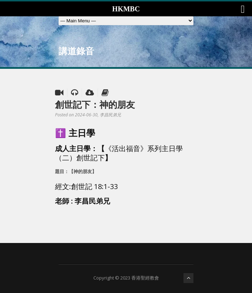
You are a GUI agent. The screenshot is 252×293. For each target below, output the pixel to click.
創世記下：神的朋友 (95, 104)
